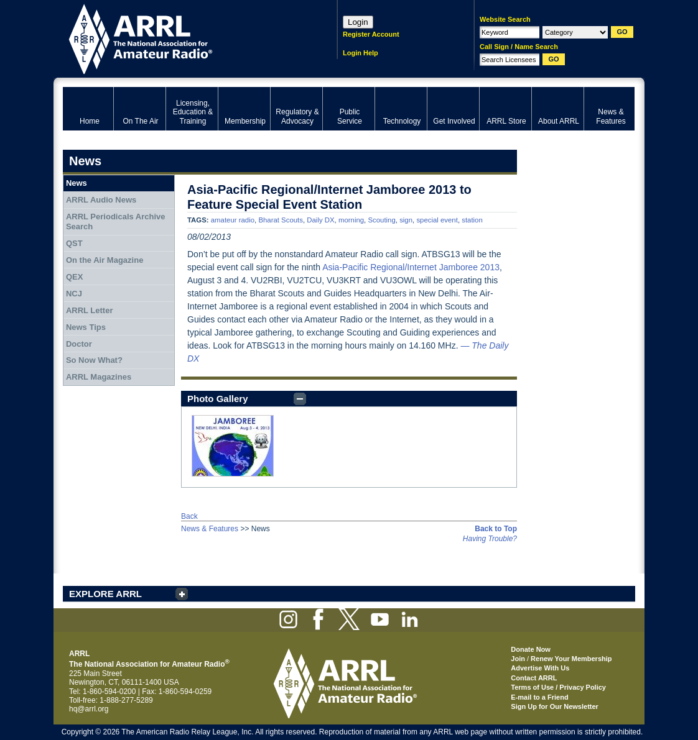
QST (74, 243)
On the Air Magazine (104, 260)
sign (405, 220)
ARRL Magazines (98, 376)
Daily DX (320, 220)
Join (518, 658)
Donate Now (531, 649)
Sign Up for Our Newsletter (554, 706)
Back (189, 516)
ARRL (184, 37)
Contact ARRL (534, 678)
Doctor (79, 344)
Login (358, 22)
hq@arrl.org (89, 709)
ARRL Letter (89, 310)
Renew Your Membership (571, 658)
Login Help (360, 53)
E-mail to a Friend (539, 697)
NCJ (74, 293)
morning (351, 220)
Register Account (371, 34)
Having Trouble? (490, 538)
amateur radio (232, 220)
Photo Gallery (217, 398)
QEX (74, 276)
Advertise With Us (540, 668)
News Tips (86, 327)
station (472, 220)
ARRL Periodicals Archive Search (115, 221)
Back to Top (496, 528)
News (76, 183)
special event (437, 220)
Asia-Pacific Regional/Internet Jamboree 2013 (411, 267)
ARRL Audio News (101, 199)
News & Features (209, 528)
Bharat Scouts (280, 220)
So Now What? (94, 360)
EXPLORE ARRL (105, 593)
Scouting (381, 220)
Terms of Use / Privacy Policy (558, 687)
